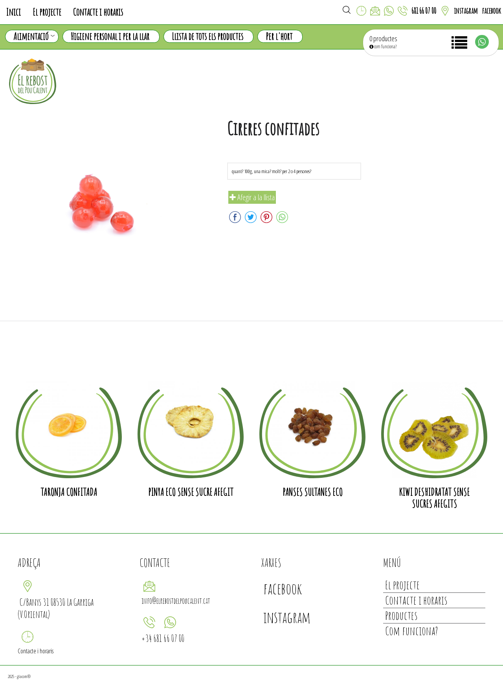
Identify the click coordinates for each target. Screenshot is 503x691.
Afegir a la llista (252, 197)
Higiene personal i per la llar (110, 36)
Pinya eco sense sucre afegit (190, 492)
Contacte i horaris (98, 12)
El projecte (47, 12)
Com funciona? (411, 630)
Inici (13, 12)
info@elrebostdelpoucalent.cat (175, 601)
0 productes (383, 38)
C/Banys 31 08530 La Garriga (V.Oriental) (56, 608)
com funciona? (383, 46)
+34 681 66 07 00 (162, 638)
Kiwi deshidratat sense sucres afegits (434, 498)
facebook (491, 11)
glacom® (24, 676)
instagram (466, 11)
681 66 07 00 (423, 11)
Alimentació (34, 36)
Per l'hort (279, 36)
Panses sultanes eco (313, 492)
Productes (401, 615)
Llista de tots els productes (207, 36)
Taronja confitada (68, 492)
